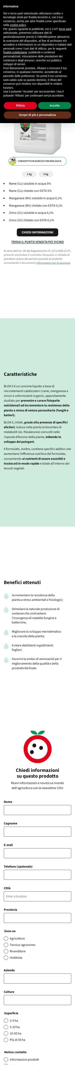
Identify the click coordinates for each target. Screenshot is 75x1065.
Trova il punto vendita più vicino (37, 242)
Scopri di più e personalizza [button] (37, 114)
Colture (9, 992)
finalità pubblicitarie (15, 52)
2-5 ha (14, 1020)
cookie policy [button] (18, 25)
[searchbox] (7, 1000)
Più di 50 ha (17, 1040)
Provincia (10, 910)
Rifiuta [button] (20, 105)
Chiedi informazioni (37, 232)
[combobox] (37, 1000)
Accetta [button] (55, 105)
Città (7, 888)
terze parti (65, 29)
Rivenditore (18, 951)
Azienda (9, 970)
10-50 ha (15, 1033)
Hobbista (16, 958)
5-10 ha (15, 1027)
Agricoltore (17, 938)
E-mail (8, 845)
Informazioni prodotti (24, 1059)
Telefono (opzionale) (18, 866)
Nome (8, 802)
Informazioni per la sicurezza (53, 263)
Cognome (10, 823)
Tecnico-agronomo (22, 945)
